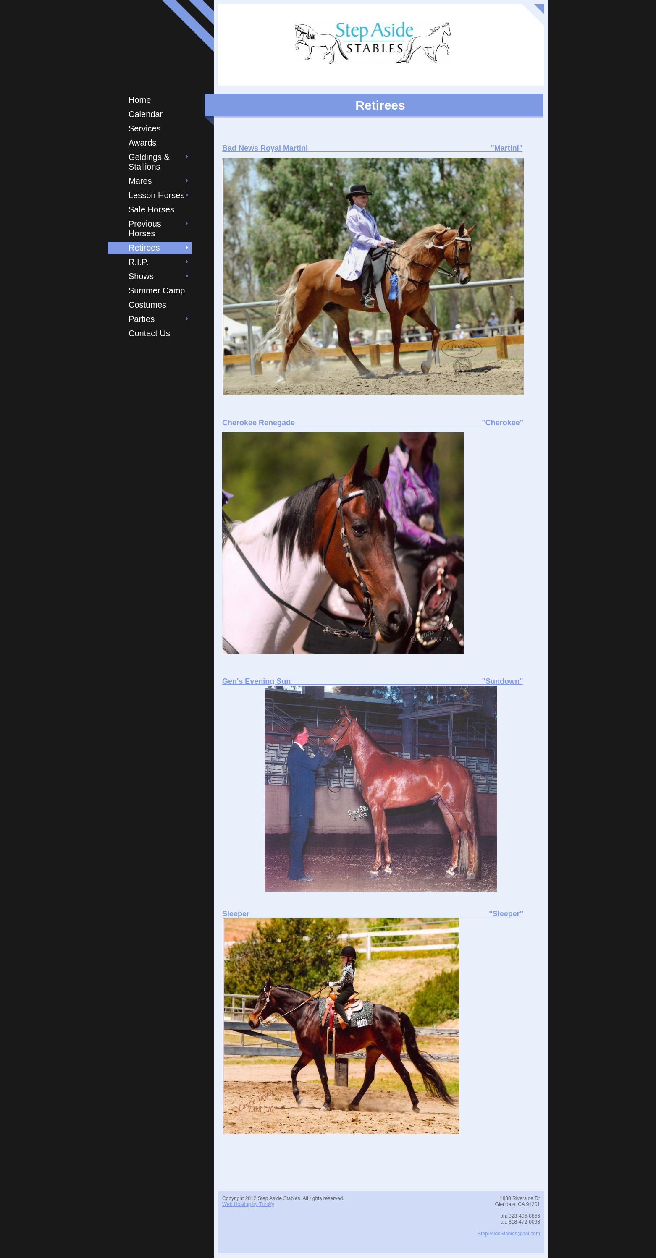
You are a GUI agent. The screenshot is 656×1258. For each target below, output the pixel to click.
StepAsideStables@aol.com (509, 1234)
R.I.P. (138, 262)
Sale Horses (151, 209)
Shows (141, 276)
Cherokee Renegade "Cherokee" (372, 422)
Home (140, 100)
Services (145, 128)
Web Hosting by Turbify (248, 1204)
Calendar (146, 114)
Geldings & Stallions (149, 161)
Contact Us (149, 333)
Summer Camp (157, 290)
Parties (142, 319)
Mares (140, 181)
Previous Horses (145, 228)
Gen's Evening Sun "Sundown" (372, 681)
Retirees (144, 247)
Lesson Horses (156, 195)
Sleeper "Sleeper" (372, 914)
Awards (142, 142)
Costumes (147, 304)
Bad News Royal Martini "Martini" (372, 148)
